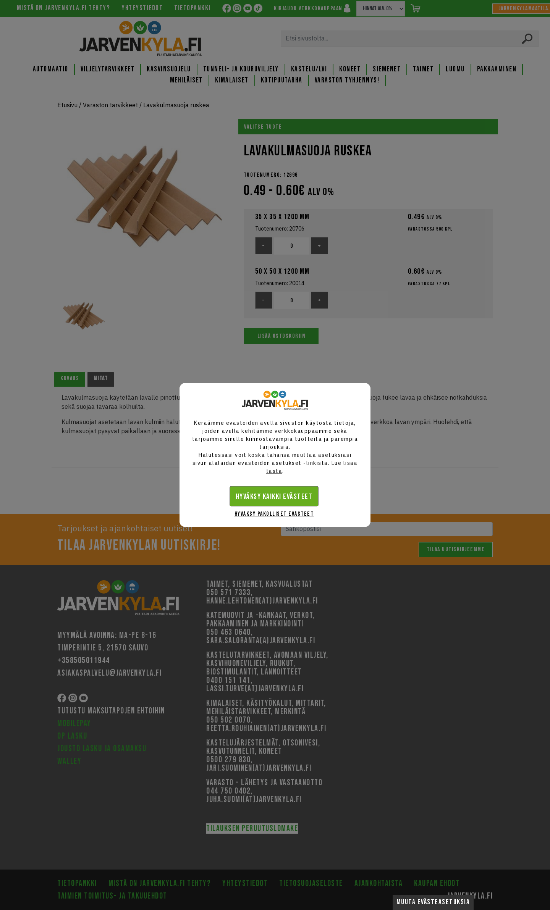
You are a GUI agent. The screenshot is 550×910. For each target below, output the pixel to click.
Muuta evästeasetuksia (433, 902)
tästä (274, 471)
